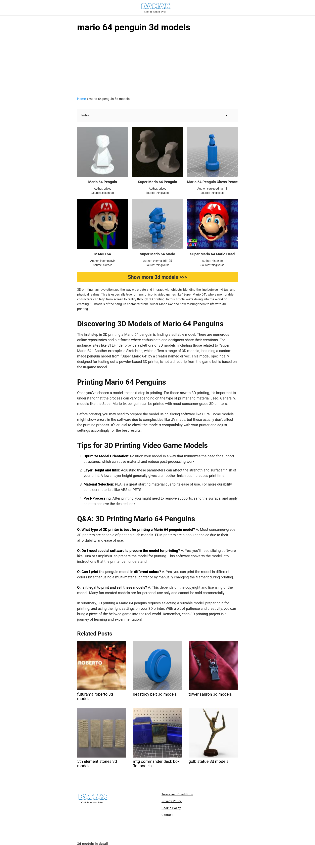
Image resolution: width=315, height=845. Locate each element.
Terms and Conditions (177, 794)
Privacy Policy (172, 801)
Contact (167, 814)
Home (81, 99)
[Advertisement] (157, 66)
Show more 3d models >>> (157, 277)
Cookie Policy (171, 808)
